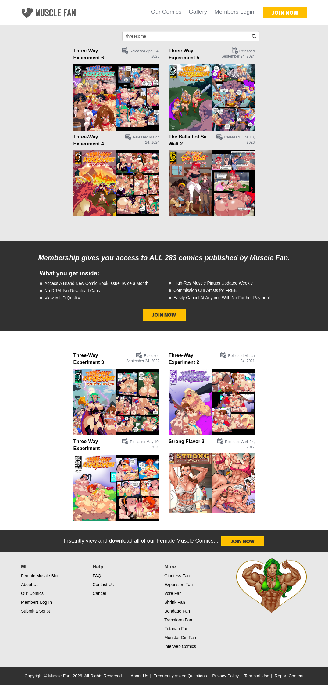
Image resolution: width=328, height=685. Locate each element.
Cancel (99, 593)
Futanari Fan (176, 628)
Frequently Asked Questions (180, 675)
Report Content (289, 675)
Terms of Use (256, 675)
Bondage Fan (177, 611)
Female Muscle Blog (40, 575)
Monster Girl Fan (180, 637)
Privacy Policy (225, 675)
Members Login (234, 12)
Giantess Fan (177, 575)
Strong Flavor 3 (186, 441)
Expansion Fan (178, 584)
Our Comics (166, 12)
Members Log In (36, 602)
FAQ (97, 575)
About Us (30, 584)
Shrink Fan (174, 602)
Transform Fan (178, 619)
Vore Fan (173, 593)
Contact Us (103, 584)
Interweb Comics (180, 646)
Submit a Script (35, 611)
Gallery (198, 12)
